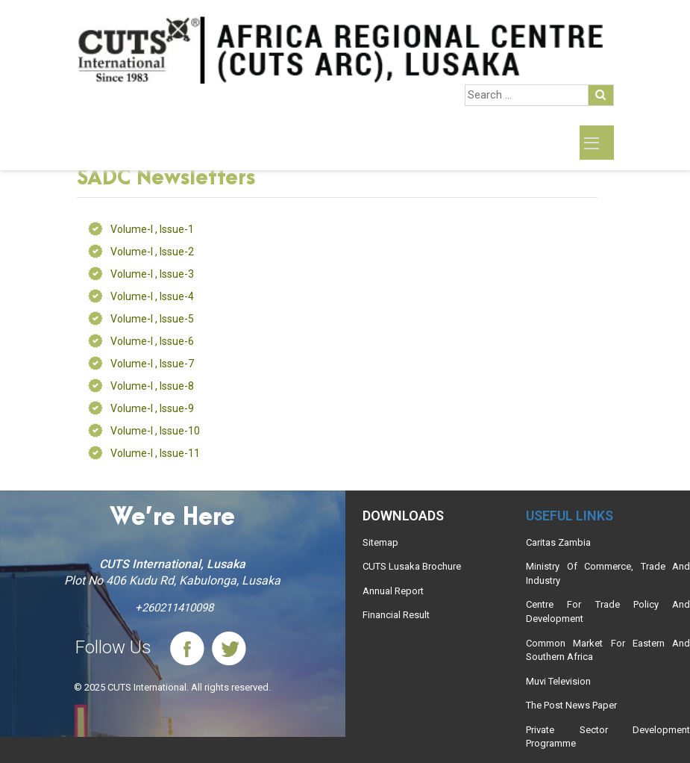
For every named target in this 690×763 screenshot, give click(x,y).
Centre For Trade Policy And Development (608, 611)
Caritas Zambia (558, 542)
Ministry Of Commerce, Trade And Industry (608, 573)
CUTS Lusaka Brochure (412, 566)
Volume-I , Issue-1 (152, 229)
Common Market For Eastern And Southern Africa (608, 650)
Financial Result (396, 614)
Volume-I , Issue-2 (152, 252)
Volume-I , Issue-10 (155, 431)
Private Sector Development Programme (608, 737)
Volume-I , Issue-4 (152, 296)
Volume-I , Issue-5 (152, 319)
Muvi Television (558, 681)
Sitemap (380, 542)
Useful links (569, 515)
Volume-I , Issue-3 (152, 274)
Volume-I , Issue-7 (152, 364)
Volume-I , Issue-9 (152, 408)
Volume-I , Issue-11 (155, 453)
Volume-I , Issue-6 (152, 341)
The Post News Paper (571, 705)
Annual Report (393, 591)
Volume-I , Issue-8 (152, 386)
